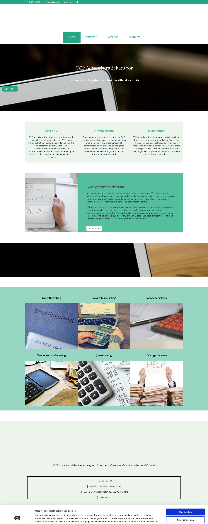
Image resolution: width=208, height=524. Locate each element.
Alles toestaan (185, 497)
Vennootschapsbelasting (51, 355)
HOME (72, 37)
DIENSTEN (91, 37)
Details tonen (145, 519)
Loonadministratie (156, 298)
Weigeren (185, 513)
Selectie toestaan (185, 505)
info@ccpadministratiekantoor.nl (63, 2)
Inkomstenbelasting (104, 298)
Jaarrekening (104, 355)
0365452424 (35, 2)
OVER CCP (112, 37)
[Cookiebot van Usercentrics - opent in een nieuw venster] (17, 519)
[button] (10, 89)
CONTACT (134, 37)
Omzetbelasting (51, 298)
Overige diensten (156, 355)
